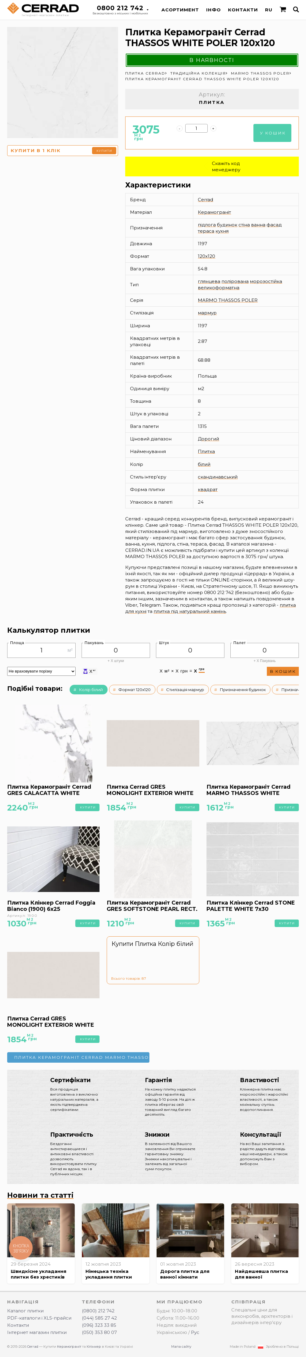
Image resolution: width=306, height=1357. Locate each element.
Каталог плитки (25, 1311)
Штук (164, 642)
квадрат (208, 489)
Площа (17, 642)
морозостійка (266, 281)
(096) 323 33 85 (99, 1325)
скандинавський (218, 477)
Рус (195, 1332)
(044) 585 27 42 (99, 1318)
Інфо (213, 10)
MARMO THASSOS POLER (228, 300)
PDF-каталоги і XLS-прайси (39, 1318)
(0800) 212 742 (98, 1311)
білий (204, 464)
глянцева (209, 281)
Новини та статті (40, 1195)
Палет (239, 642)
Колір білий (91, 689)
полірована (235, 281)
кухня (222, 231)
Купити (104, 150)
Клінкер (94, 1346)
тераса (206, 231)
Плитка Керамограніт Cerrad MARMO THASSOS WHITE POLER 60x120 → (81, 1057)
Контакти (243, 10)
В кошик (283, 671)
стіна (244, 225)
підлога (207, 225)
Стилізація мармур (185, 689)
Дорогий (208, 439)
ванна (258, 225)
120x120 (206, 256)
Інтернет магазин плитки (37, 1332)
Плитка (206, 451)
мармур (207, 313)
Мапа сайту (181, 1346)
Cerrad (205, 199)
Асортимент (180, 10)
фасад (274, 225)
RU (269, 10)
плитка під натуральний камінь (190, 611)
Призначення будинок (243, 689)
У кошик (273, 133)
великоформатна (218, 287)
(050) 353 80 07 (99, 1332)
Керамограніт (214, 212)
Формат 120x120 (134, 689)
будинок (227, 225)
